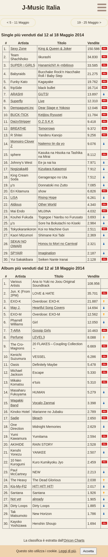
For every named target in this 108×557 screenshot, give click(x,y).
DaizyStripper (20, 121)
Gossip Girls (41, 330)
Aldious (15, 204)
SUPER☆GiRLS (22, 65)
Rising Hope (47, 197)
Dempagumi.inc (22, 108)
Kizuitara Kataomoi (52, 169)
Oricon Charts (74, 540)
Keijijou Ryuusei (50, 115)
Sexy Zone (18, 49)
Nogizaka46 (19, 169)
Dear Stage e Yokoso (54, 108)
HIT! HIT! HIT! (42, 486)
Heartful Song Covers (48, 308)
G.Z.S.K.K (45, 121)
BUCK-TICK (19, 115)
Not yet (15, 499)
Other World (47, 204)
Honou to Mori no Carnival (57, 244)
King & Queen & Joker (55, 49)
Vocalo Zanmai (43, 403)
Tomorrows (46, 128)
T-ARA (15, 330)
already (38, 499)
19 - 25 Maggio (88, 22)
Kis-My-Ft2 (18, 486)
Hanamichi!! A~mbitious (56, 65)
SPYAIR (16, 253)
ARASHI (16, 94)
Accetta (88, 551)
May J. (15, 308)
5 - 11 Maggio (19, 22)
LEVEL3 (38, 337)
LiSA (14, 197)
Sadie (14, 418)
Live (41, 101)
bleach (37, 418)
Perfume (16, 337)
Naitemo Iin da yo (51, 144)
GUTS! (43, 94)
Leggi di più (67, 551)
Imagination (47, 253)
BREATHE (18, 128)
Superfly (16, 101)
